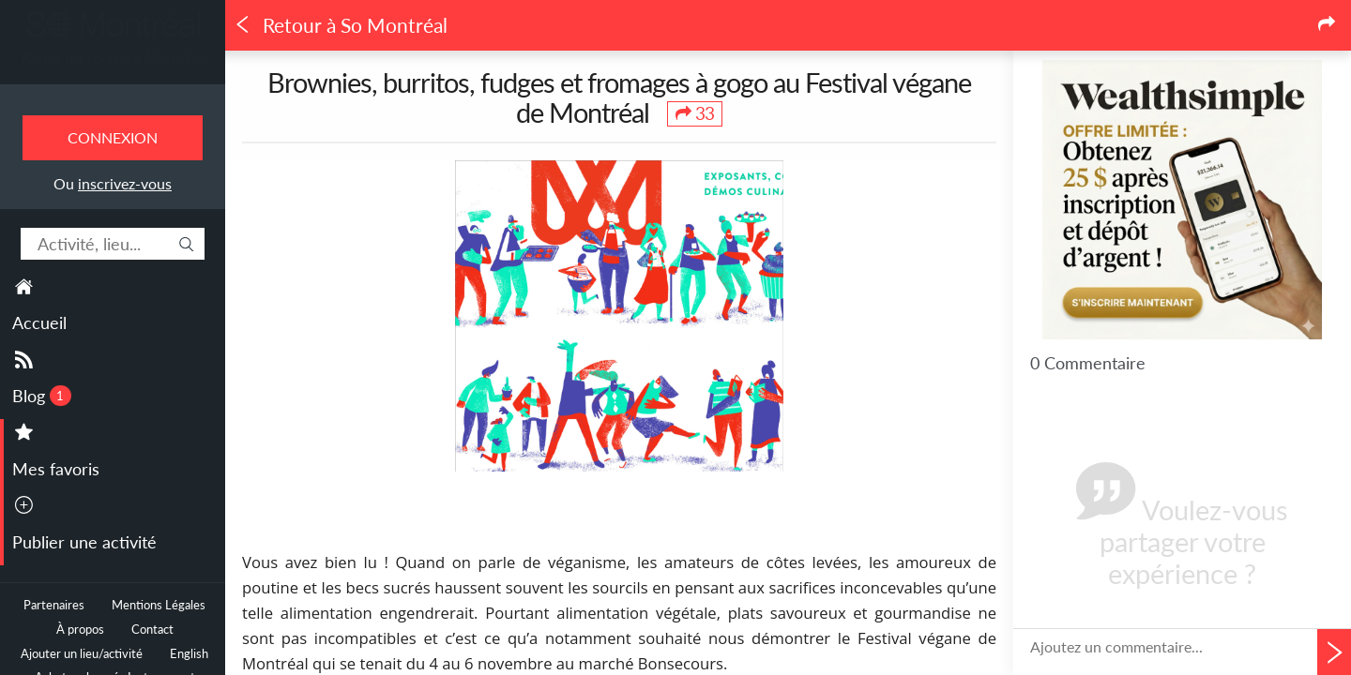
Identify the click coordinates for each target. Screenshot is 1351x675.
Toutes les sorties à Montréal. (113, 57)
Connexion (113, 137)
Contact (152, 629)
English (189, 654)
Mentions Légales (158, 605)
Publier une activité (84, 542)
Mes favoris (55, 468)
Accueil (39, 322)
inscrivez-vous (125, 183)
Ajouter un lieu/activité (82, 654)
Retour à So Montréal (341, 25)
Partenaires (53, 605)
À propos (80, 629)
